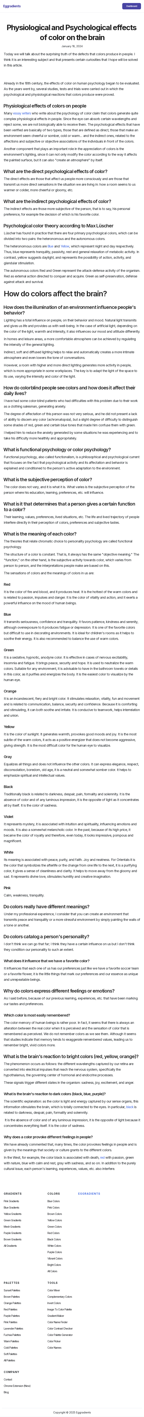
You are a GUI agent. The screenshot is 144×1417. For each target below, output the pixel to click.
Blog (6, 1392)
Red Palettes (10, 1309)
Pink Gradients (11, 1201)
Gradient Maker (55, 1315)
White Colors (54, 1245)
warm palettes (11, 1341)
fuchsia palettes (12, 1334)
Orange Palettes (12, 1303)
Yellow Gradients (12, 1213)
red (102, 1157)
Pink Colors (53, 1207)
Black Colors (54, 1239)
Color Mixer (53, 1290)
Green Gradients (12, 1220)
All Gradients (10, 1245)
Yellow (65, 246)
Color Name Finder (57, 1322)
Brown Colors (54, 1213)
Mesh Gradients (12, 1226)
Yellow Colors (54, 1220)
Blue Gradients (11, 1207)
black (129, 1107)
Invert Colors (54, 1303)
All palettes (9, 1360)
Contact (8, 1379)
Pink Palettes (10, 1322)
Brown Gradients (12, 1239)
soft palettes (10, 1354)
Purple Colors (54, 1252)
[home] (12, 6)
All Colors (52, 1271)
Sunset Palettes (12, 1290)
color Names (54, 1347)
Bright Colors (54, 1264)
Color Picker (54, 1341)
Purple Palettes (12, 1315)
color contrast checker (60, 1328)
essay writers (22, 113)
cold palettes (11, 1347)
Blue (50, 246)
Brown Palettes (12, 1296)
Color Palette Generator (60, 1334)
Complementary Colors (59, 1296)
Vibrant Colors (54, 1258)
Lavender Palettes (13, 1328)
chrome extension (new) (17, 1385)
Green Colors (54, 1226)
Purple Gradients (12, 1233)
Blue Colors (53, 1201)
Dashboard (131, 6)
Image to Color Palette (59, 1309)
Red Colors (53, 1233)
